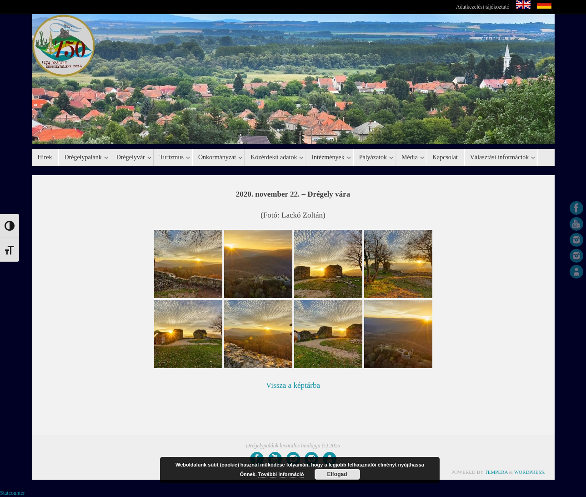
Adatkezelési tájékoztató (483, 7)
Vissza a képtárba (293, 385)
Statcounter (12, 493)
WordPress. (530, 472)
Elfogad (337, 474)
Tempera (496, 472)
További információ (281, 474)
